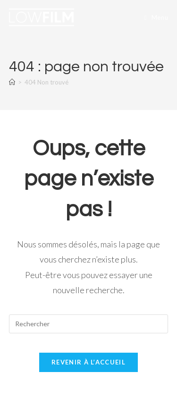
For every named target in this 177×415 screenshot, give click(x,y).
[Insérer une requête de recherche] (89, 323)
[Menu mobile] (156, 17)
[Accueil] (12, 82)
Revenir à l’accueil (88, 362)
